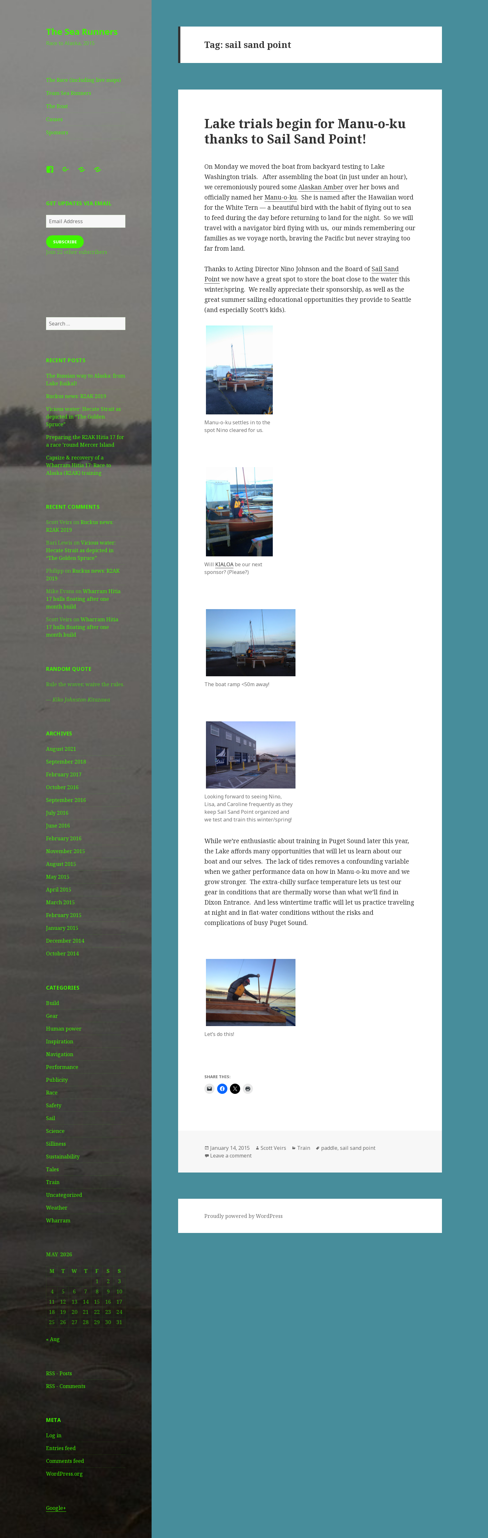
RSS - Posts (59, 1373)
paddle (329, 1147)
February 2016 (64, 838)
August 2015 (61, 863)
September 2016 (66, 800)
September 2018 (66, 761)
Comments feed (65, 1460)
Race (52, 1092)
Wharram (58, 1220)
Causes (54, 119)
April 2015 (58, 889)
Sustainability (63, 1156)
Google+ (56, 1507)
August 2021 (61, 748)
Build (52, 1003)
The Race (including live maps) (83, 79)
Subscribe (65, 242)
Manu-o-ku (280, 197)
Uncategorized (64, 1194)
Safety (53, 1105)
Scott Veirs (273, 1147)
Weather (56, 1207)
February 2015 (64, 915)
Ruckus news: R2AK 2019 (76, 396)
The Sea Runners (82, 31)
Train (52, 1182)
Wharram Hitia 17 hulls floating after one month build (83, 599)
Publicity (57, 1079)
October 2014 (62, 953)
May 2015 (57, 876)
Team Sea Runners (68, 93)
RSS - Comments (65, 1386)
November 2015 (65, 851)
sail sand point (357, 1147)
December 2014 (65, 940)
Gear (52, 1015)
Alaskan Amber (320, 187)
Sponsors (57, 132)
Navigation (59, 1054)
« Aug (53, 1339)
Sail (50, 1118)
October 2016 (62, 787)
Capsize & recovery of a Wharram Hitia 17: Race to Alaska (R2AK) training (78, 465)
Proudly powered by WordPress (243, 1216)
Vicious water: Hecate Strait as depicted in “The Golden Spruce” (83, 416)
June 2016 (58, 825)
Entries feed (61, 1448)
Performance (62, 1067)
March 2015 (60, 902)
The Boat (57, 106)
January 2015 (62, 927)
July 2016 (57, 812)
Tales (52, 1169)
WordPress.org (64, 1473)
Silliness (56, 1143)
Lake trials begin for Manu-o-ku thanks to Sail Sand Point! (305, 131)
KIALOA (224, 564)
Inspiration (59, 1041)
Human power (64, 1028)
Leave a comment (231, 1155)
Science (55, 1130)
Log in (53, 1435)
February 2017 (64, 774)
